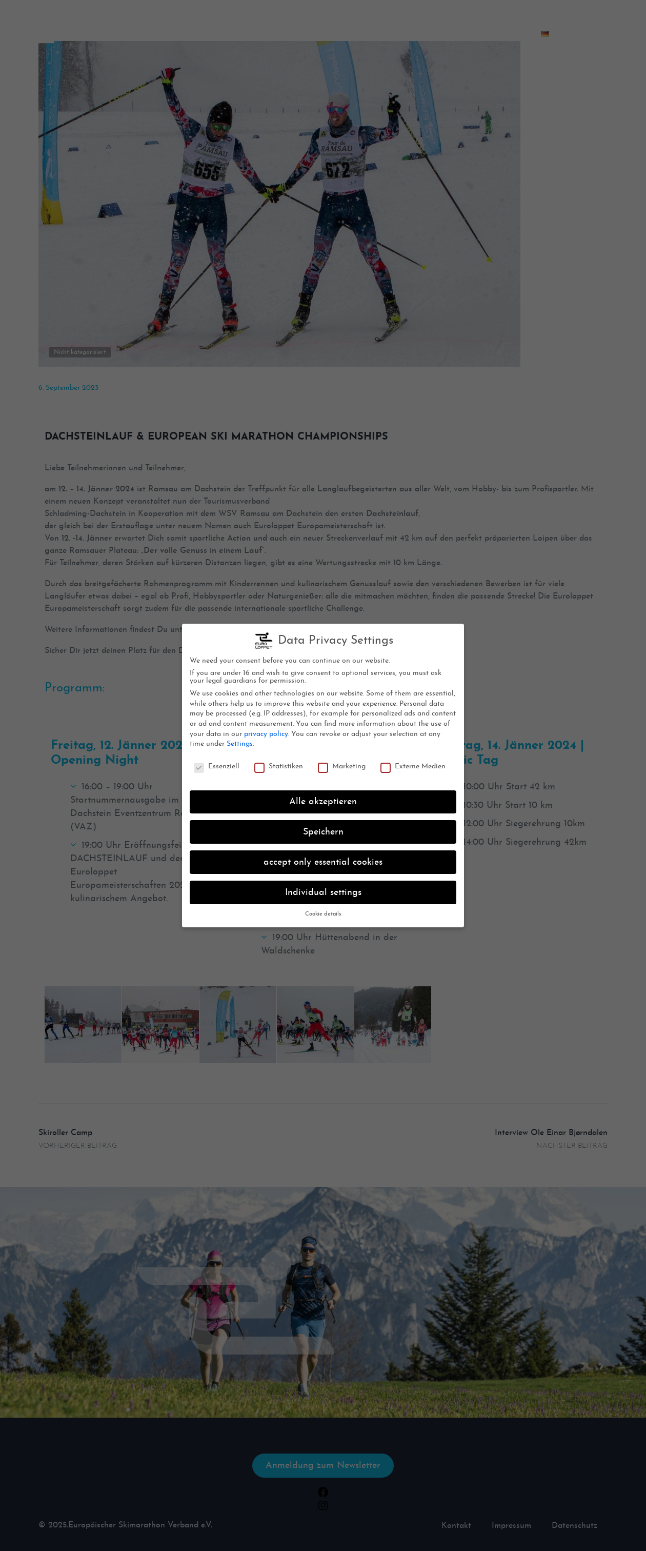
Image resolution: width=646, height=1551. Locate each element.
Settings (240, 741)
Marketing (342, 763)
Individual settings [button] (323, 889)
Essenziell (216, 763)
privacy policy (266, 730)
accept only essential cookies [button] (323, 858)
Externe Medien (413, 763)
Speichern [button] (323, 828)
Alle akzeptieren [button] (323, 798)
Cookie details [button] (323, 911)
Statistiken (278, 763)
